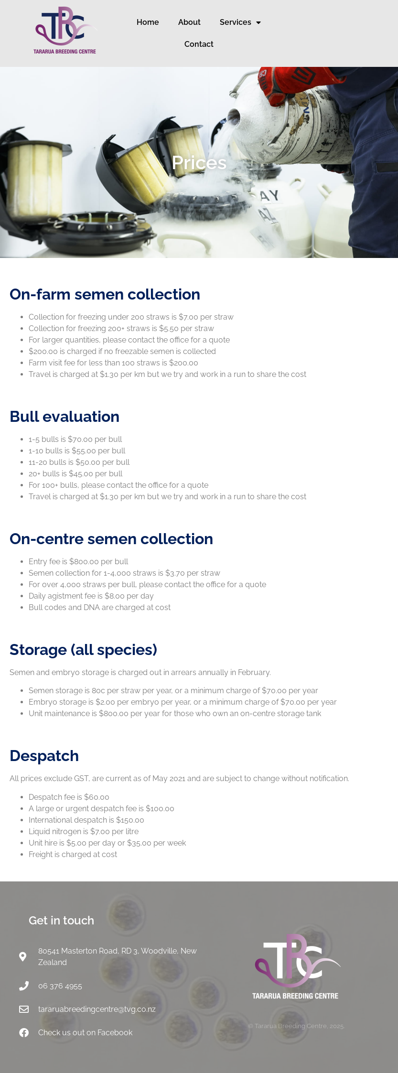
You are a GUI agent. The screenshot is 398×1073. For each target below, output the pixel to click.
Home (148, 22)
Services (240, 22)
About (189, 22)
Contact (199, 44)
